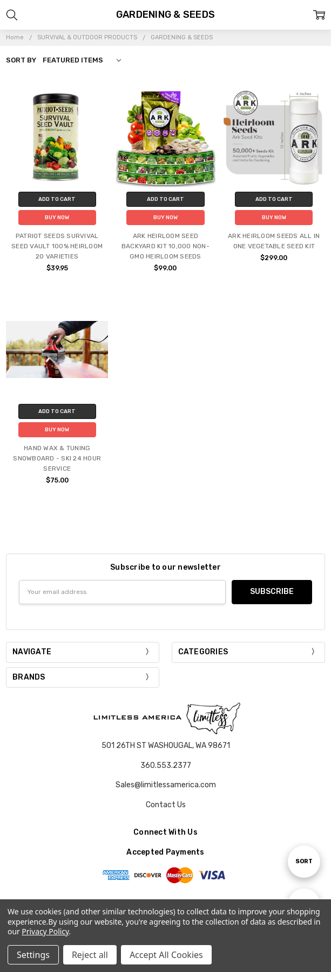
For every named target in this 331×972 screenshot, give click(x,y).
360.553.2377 (165, 765)
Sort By (21, 60)
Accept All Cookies (166, 955)
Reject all (90, 955)
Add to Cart (57, 199)
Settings (33, 955)
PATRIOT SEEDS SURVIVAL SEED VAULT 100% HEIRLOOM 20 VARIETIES (57, 246)
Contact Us (166, 804)
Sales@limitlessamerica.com (166, 784)
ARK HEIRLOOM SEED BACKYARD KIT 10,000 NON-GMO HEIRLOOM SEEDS (165, 246)
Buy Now (57, 217)
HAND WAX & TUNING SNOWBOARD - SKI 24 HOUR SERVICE (57, 458)
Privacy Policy (45, 931)
